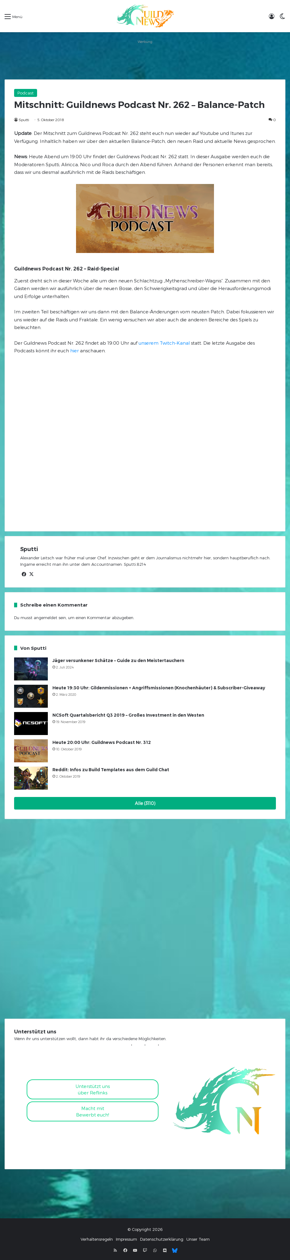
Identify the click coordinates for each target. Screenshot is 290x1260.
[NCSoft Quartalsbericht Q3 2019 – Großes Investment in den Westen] (31, 723)
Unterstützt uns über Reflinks (93, 1089)
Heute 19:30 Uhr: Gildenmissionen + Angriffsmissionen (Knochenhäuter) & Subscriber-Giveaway (158, 688)
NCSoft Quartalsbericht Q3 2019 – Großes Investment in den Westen (128, 715)
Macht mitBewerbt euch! (92, 1111)
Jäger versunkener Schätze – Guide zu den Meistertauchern (118, 660)
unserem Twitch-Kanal (164, 343)
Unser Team (198, 1239)
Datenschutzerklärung (161, 1239)
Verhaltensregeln (97, 1239)
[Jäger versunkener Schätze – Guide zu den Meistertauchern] (31, 668)
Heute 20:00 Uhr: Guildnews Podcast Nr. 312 (101, 742)
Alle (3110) (145, 803)
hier (74, 350)
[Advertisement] (145, 59)
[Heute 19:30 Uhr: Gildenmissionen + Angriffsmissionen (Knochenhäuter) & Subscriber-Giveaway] (31, 696)
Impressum (126, 1239)
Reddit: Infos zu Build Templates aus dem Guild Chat (110, 769)
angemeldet (45, 617)
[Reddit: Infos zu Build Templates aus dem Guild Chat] (31, 778)
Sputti (24, 119)
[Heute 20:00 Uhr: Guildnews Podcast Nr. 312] (31, 750)
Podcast (25, 92)
